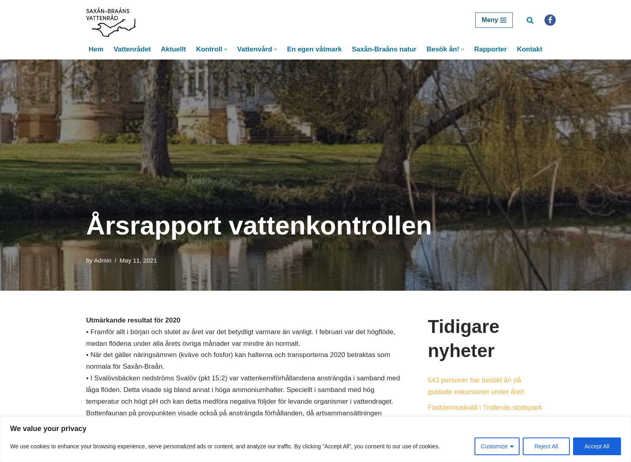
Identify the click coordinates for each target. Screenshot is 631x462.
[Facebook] (550, 20)
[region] (315, 439)
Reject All (546, 446)
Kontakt (529, 49)
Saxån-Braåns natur (384, 49)
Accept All (597, 446)
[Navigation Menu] (494, 20)
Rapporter (490, 49)
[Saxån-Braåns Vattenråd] (113, 20)
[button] (225, 49)
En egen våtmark (314, 49)
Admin (102, 260)
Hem (96, 49)
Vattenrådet (132, 49)
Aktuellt (173, 49)
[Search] (530, 20)
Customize (494, 446)
